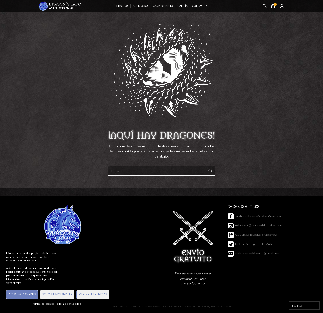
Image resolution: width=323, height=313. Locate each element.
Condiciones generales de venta (164, 306)
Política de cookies (43, 303)
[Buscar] (265, 6)
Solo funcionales (57, 294)
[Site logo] (60, 6)
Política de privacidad (68, 303)
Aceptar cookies (22, 294)
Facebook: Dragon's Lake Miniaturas (254, 216)
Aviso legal (138, 306)
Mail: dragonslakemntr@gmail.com (253, 253)
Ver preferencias (93, 294)
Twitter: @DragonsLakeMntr (250, 244)
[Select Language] (304, 305)
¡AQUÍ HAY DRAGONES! (161, 135)
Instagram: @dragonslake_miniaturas (255, 225)
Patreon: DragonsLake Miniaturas (253, 235)
